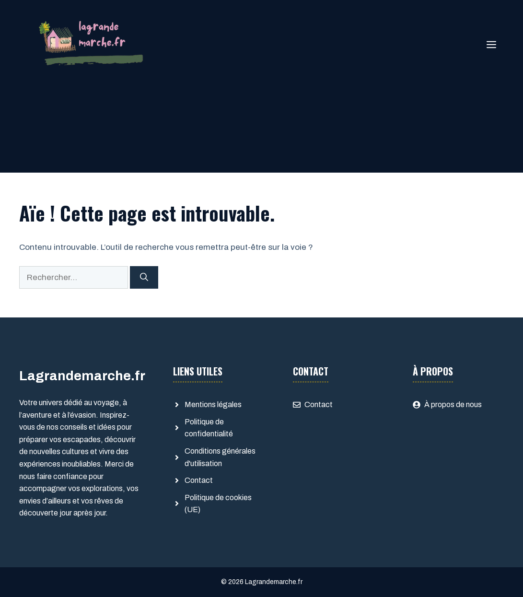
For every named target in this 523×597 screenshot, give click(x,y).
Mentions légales (213, 404)
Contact (199, 480)
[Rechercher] (144, 277)
